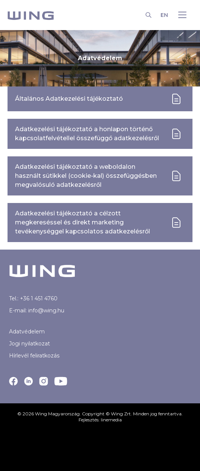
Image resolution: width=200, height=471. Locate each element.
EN (164, 15)
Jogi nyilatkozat (29, 343)
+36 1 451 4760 (39, 298)
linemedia (111, 420)
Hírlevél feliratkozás (34, 355)
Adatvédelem (27, 331)
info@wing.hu (46, 310)
